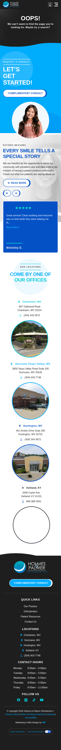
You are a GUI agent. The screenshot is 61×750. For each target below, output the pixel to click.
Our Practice (30, 606)
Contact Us (30, 621)
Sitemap (51, 714)
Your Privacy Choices (36, 732)
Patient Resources (30, 616)
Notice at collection (18, 732)
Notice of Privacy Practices (32, 714)
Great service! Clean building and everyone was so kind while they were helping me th (29, 227)
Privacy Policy (11, 714)
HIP (44, 722)
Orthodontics (30, 611)
